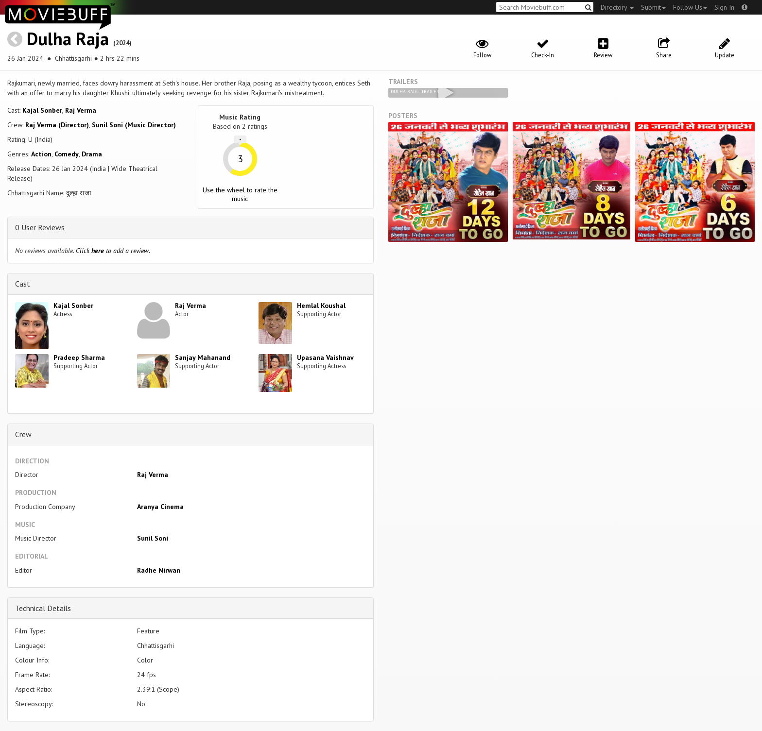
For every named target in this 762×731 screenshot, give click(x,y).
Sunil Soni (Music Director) (134, 124)
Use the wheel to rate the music (240, 194)
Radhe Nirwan (158, 570)
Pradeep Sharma (79, 357)
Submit (653, 7)
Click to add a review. (113, 250)
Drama (92, 154)
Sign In (724, 7)
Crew (23, 434)
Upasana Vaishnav (325, 357)
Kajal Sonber (42, 110)
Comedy (66, 154)
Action (41, 154)
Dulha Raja (68, 38)
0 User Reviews (40, 227)
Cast (22, 284)
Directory (617, 7)
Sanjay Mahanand (202, 357)
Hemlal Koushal (321, 305)
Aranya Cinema (160, 506)
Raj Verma (80, 110)
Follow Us (690, 7)
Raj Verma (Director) (57, 124)
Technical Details (43, 608)
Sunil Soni (152, 538)
